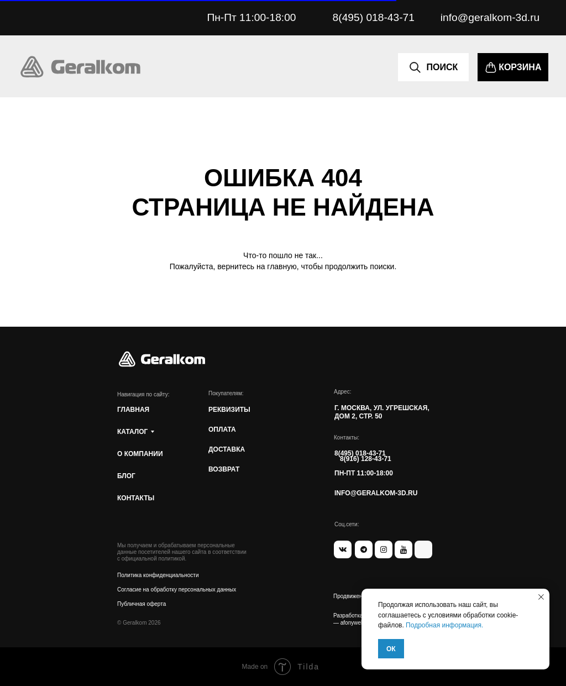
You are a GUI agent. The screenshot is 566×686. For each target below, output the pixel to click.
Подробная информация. (444, 625)
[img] (80, 67)
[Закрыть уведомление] (541, 597)
